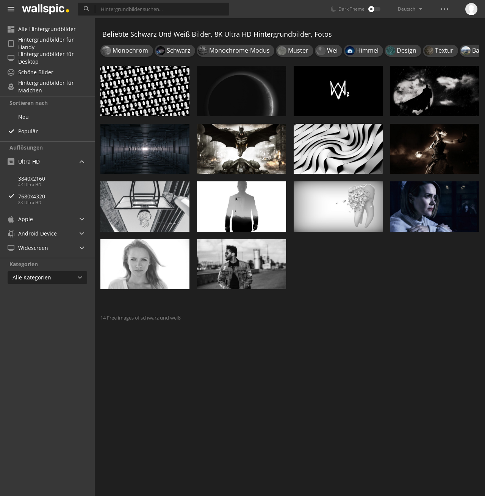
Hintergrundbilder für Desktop (41, 58)
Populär (28, 131)
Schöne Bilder (30, 72)
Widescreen (28, 247)
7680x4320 (56, 196)
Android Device (32, 233)
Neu (23, 116)
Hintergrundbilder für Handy (41, 43)
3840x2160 (31, 178)
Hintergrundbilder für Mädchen (41, 87)
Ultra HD (24, 161)
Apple (20, 219)
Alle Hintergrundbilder (42, 29)
